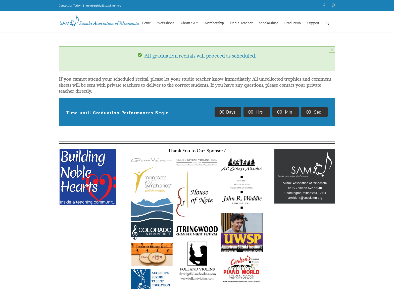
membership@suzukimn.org (103, 5)
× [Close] (332, 49)
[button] (327, 23)
